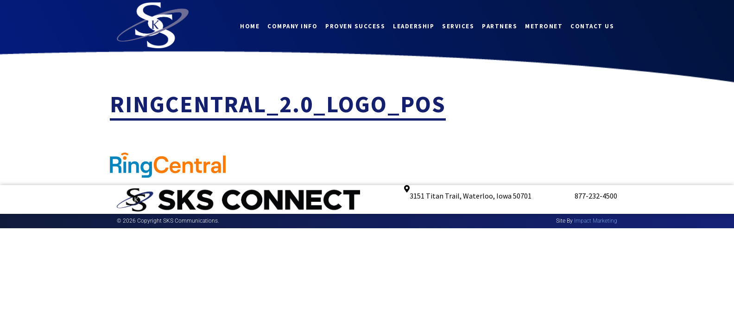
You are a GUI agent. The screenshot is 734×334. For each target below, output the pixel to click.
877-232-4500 (596, 195)
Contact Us (592, 25)
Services (458, 25)
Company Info (292, 25)
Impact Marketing (595, 221)
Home (249, 25)
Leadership (413, 25)
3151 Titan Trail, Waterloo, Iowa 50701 (471, 195)
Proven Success (355, 25)
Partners (499, 25)
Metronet (544, 25)
